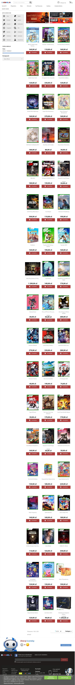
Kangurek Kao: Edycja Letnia (48, 479)
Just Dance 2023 (48, 612)
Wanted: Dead (32, 311)
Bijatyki (17, 16)
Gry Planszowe (39, 6)
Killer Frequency (33, 512)
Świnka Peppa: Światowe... (48, 579)
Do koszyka (33, 52)
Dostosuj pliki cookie (19, 683)
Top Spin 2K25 (64, 245)
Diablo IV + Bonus (64, 546)
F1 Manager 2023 (64, 378)
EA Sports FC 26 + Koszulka (48, 77)
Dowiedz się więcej (66, 645)
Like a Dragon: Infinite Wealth (64, 312)
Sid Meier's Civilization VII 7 (32, 144)
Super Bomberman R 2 (64, 479)
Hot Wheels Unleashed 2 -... (32, 445)
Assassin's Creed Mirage (48, 445)
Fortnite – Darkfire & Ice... (48, 44)
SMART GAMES (5, 9)
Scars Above (48, 546)
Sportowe (6, 32)
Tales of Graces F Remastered (64, 112)
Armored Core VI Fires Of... (64, 445)
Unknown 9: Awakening (63, 211)
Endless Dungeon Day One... (32, 546)
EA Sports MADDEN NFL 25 (48, 178)
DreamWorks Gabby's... (64, 77)
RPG (16, 28)
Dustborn (33, 245)
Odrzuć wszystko (50, 677)
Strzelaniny (7, 36)
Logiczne (17, 20)
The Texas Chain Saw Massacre (48, 412)
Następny (68, 631)
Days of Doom (32, 412)
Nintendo (29, 6)
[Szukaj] (23, 2)
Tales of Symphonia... (64, 579)
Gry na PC (4, 6)
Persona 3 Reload (33, 345)
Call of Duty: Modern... (48, 345)
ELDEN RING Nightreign (32, 111)
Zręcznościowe (18, 40)
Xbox (21, 6)
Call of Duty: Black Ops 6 (32, 211)
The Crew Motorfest (48, 378)
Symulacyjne (18, 36)
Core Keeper (48, 211)
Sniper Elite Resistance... (48, 111)
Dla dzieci (6, 20)
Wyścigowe (7, 40)
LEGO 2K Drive (48, 512)
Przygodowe (7, 28)
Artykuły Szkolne (58, 6)
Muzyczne (6, 24)
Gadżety (48, 6)
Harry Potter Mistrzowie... (64, 144)
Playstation (13, 6)
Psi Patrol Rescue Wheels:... (63, 44)
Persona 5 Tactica (33, 378)
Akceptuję (64, 678)
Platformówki (18, 24)
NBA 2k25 (32, 178)
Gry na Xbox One (6, 13)
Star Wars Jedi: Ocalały (48, 144)
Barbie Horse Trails (32, 77)
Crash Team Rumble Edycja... (63, 412)
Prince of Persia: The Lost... (48, 311)
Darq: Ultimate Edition (33, 612)
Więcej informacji (8, 683)
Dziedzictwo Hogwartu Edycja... (63, 613)
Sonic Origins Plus (64, 512)
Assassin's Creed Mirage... (64, 178)
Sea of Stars (48, 278)
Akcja (6, 16)
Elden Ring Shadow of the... (32, 278)
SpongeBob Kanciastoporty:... (33, 580)
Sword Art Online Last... (63, 345)
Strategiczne (18, 32)
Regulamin (5, 668)
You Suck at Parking (32, 479)
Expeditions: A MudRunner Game (64, 279)
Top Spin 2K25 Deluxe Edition (48, 245)
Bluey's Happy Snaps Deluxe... (32, 45)
